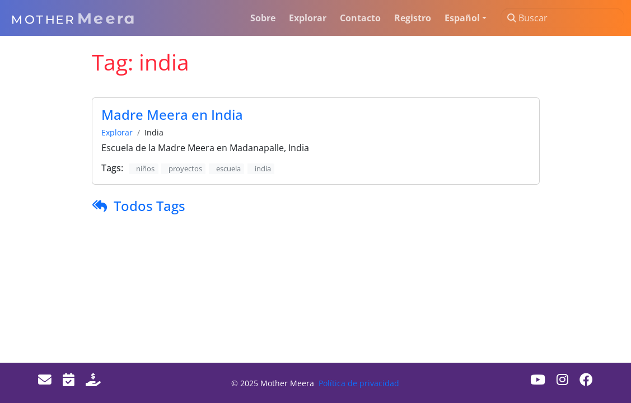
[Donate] (93, 379)
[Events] (68, 379)
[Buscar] (562, 18)
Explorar (117, 132)
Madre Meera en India (172, 115)
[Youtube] (537, 379)
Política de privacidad (359, 383)
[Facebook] (586, 379)
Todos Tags (149, 205)
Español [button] (462, 18)
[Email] (45, 379)
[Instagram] (562, 379)
